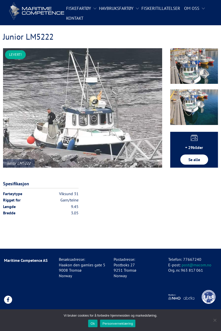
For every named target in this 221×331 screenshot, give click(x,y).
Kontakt (74, 18)
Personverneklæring (118, 323)
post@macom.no (196, 264)
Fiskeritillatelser (160, 8)
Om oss (191, 8)
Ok (93, 323)
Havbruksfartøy (116, 8)
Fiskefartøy (78, 8)
